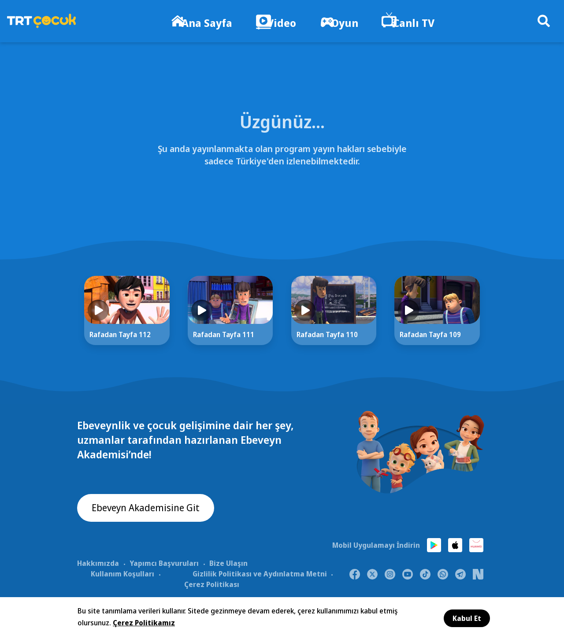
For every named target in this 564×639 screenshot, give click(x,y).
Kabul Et (467, 618)
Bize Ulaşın (228, 563)
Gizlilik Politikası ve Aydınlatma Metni (260, 574)
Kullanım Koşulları (122, 574)
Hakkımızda (98, 563)
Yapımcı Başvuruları (164, 563)
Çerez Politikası (211, 585)
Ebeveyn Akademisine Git (151, 509)
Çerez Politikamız (144, 623)
